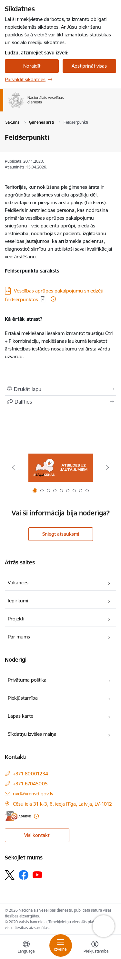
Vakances (18, 583)
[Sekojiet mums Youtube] (37, 874)
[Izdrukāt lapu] (60, 389)
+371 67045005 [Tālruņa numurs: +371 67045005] (30, 784)
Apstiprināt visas (89, 66)
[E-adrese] (18, 816)
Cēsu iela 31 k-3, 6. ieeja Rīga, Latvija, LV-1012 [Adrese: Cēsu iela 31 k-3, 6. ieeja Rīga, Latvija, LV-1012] (62, 804)
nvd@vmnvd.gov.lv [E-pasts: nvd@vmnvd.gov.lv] (33, 794)
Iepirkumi (18, 601)
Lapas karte (20, 716)
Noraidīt (31, 66)
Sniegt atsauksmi (60, 534)
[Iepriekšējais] (13, 467)
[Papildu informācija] (53, 299)
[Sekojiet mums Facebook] (23, 875)
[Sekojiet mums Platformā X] (10, 875)
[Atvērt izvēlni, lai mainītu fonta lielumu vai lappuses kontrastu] (95, 947)
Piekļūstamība (23, 698)
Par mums (19, 637)
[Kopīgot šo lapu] (60, 402)
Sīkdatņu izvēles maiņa (32, 734)
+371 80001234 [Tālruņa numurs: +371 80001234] (30, 774)
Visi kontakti (37, 835)
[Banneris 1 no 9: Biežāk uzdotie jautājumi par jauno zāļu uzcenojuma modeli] (60, 468)
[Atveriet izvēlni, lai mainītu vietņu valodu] (26, 947)
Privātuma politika (27, 680)
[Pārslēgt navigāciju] (60, 945)
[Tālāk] (107, 467)
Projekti (16, 619)
